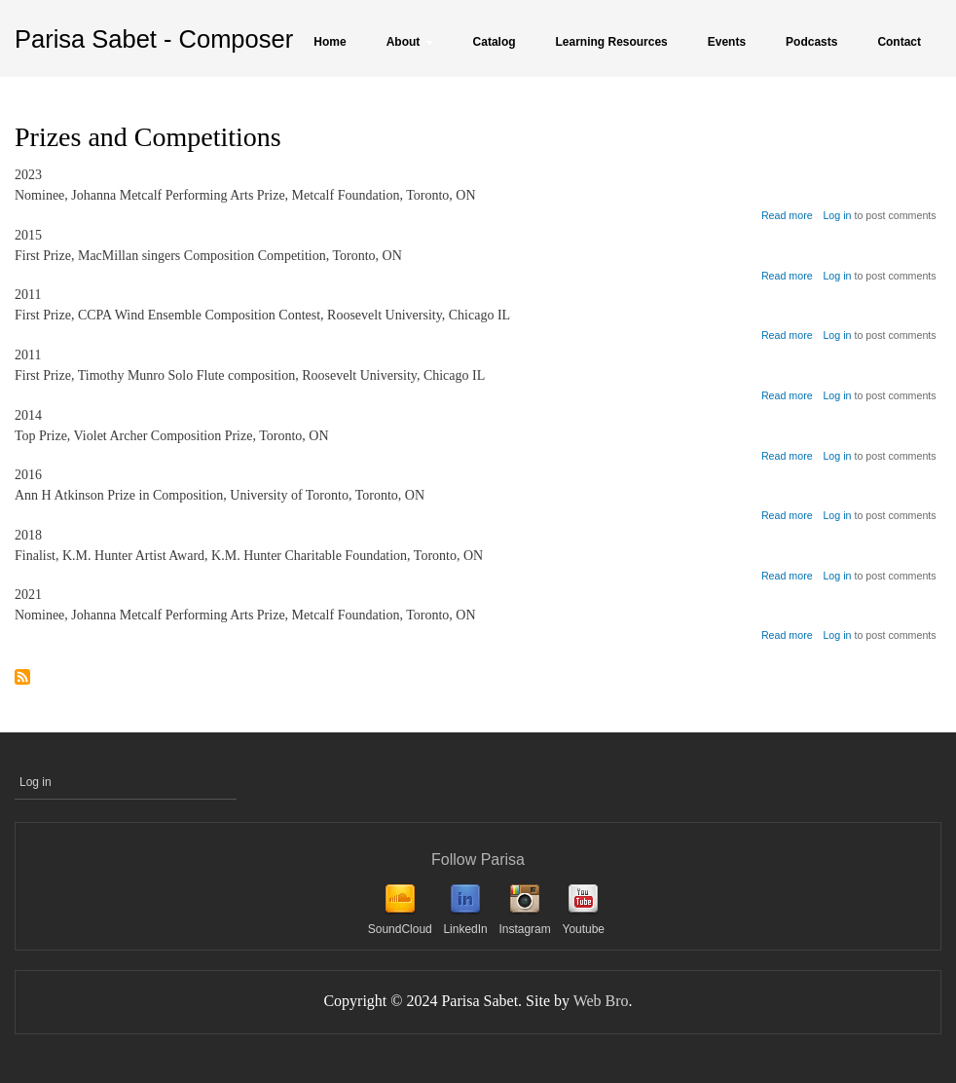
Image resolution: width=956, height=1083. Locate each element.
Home (329, 42)
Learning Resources (612, 42)
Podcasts (811, 42)
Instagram (524, 929)
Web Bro (601, 1000)
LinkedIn (465, 929)
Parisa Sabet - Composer (154, 39)
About (409, 42)
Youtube (583, 929)
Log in (837, 215)
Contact (899, 42)
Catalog (494, 42)
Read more (787, 215)
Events (727, 42)
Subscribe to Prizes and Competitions (22, 678)
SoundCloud (400, 929)
